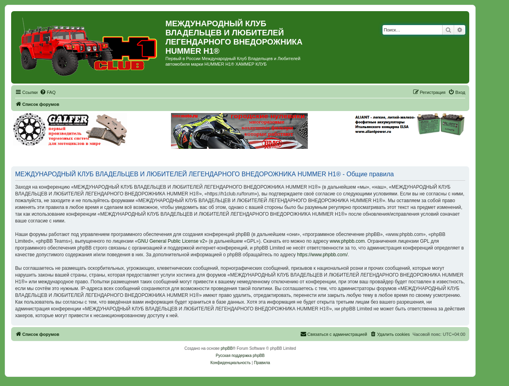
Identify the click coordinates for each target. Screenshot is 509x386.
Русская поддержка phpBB (240, 355)
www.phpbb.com (347, 241)
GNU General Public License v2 (171, 241)
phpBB (227, 348)
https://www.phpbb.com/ (322, 254)
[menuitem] (48, 92)
